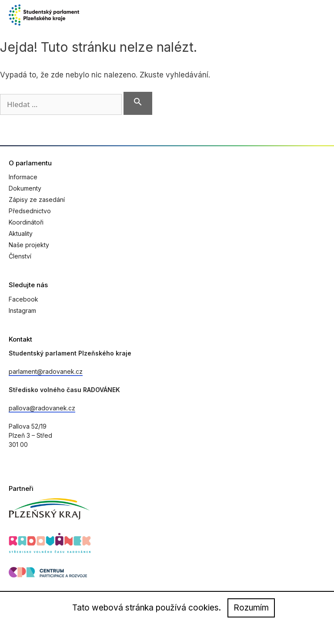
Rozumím (251, 608)
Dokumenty (25, 188)
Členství (20, 256)
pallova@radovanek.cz (42, 408)
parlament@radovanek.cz (46, 371)
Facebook (23, 299)
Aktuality (21, 233)
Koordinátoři (26, 222)
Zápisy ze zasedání (37, 199)
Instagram (22, 310)
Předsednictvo (30, 211)
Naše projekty (29, 244)
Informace (23, 177)
